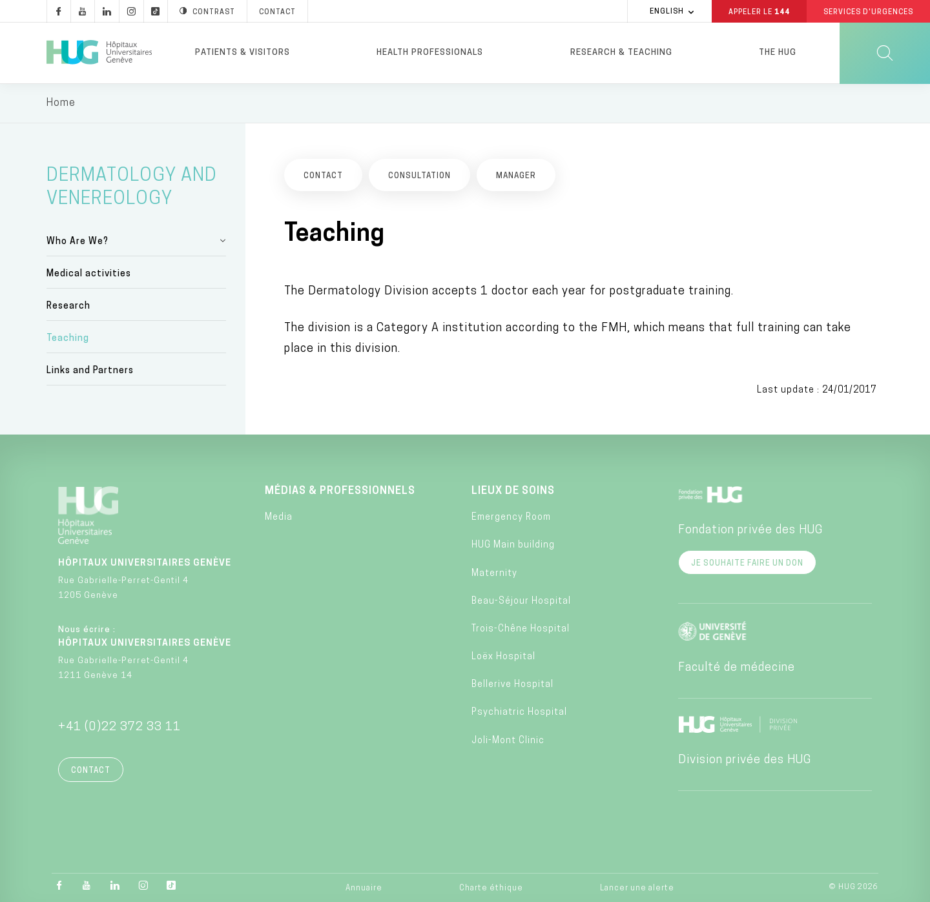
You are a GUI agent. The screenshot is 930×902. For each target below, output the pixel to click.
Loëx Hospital (503, 657)
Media (279, 518)
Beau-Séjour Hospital (521, 601)
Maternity (494, 574)
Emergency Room (511, 518)
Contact (90, 771)
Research (68, 307)
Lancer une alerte (637, 889)
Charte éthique (491, 889)
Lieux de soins (513, 491)
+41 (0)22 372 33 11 (119, 727)
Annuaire (364, 889)
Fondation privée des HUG (750, 530)
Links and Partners (90, 371)
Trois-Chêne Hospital (520, 629)
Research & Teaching (621, 52)
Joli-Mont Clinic (507, 741)
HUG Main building (513, 546)
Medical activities (88, 274)
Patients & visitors (242, 52)
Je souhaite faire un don (747, 564)
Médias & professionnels (340, 491)
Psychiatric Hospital (519, 713)
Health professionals (430, 52)
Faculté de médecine (736, 668)
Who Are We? (77, 242)
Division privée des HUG (744, 760)
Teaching (67, 339)
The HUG (777, 52)
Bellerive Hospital (512, 685)
